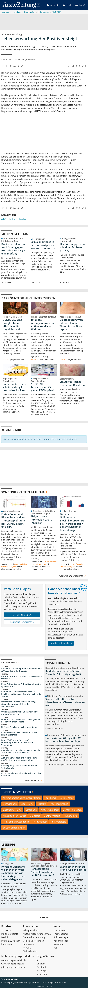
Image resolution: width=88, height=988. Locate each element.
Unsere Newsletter (16, 792)
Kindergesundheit (50, 810)
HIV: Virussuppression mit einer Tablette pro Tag (73, 247)
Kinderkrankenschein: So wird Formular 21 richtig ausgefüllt (20, 733)
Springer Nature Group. (57, 982)
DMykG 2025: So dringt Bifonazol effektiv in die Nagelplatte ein (12, 324)
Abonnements (61, 941)
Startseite (6, 930)
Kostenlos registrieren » (22, 622)
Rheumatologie (58, 822)
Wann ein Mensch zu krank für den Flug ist (73, 868)
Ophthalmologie (52, 816)
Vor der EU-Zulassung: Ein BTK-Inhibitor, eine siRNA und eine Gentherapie (21, 670)
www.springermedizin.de (13, 960)
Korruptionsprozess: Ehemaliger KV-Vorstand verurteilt (21, 677)
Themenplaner (61, 934)
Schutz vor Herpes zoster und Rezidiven (72, 383)
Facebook (41, 967)
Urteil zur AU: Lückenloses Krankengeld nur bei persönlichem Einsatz (21, 720)
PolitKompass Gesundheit (16, 822)
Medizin (5, 937)
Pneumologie (70, 816)
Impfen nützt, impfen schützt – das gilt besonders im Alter (15, 387)
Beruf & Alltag (67, 798)
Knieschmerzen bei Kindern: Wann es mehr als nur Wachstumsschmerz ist (20, 751)
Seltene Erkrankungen (14, 828)
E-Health (41, 804)
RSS (55, 947)
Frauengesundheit (59, 804)
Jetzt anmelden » (22, 615)
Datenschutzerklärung (34, 937)
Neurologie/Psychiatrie (14, 816)
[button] (79, 5)
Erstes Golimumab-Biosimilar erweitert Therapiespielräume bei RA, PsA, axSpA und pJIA (13, 521)
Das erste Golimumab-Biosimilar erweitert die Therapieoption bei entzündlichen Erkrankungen (72, 522)
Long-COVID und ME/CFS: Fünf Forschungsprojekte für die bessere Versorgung (17, 742)
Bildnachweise (30, 951)
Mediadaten (60, 930)
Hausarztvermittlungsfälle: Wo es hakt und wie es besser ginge (65, 740)
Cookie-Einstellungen (33, 941)
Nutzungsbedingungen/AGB (37, 934)
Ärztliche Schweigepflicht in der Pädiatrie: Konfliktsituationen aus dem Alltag (20, 759)
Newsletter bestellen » (61, 643)
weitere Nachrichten (34, 780)
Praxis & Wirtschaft (10, 941)
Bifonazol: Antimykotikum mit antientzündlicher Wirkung (43, 324)
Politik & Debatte (9, 934)
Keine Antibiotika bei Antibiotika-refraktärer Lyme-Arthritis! (21, 685)
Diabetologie (27, 804)
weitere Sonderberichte (73, 576)
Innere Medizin (19, 219)
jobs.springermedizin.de (13, 967)
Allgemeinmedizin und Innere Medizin (22, 798)
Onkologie (35, 816)
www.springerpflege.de (12, 963)
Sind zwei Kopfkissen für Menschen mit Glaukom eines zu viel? (65, 702)
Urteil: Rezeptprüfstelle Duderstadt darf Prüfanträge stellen (19, 713)
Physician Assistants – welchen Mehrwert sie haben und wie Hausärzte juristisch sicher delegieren (14, 873)
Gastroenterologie (12, 810)
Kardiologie (31, 810)
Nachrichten (9, 662)
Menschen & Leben (72, 810)
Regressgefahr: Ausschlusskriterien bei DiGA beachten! (21, 774)
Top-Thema (50, 798)
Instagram (42, 974)
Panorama (6, 944)
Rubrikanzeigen (61, 937)
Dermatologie (10, 804)
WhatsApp (42, 970)
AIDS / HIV (6, 219)
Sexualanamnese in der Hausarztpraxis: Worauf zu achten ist (43, 245)
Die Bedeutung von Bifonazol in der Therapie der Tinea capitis (71, 324)
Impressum (28, 944)
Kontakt (27, 947)
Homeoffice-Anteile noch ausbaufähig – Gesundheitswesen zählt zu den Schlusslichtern (19, 704)
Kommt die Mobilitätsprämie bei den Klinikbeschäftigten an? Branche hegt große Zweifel (21, 694)
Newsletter (59, 944)
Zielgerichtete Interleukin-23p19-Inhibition (42, 520)
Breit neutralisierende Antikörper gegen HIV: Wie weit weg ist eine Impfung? (14, 249)
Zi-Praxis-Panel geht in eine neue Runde (19, 727)
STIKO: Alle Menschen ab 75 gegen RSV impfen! (42, 387)
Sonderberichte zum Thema (23, 492)
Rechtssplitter (40, 822)
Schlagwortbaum (31, 930)
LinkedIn (41, 963)
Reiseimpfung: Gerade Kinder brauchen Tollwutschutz (19, 767)
